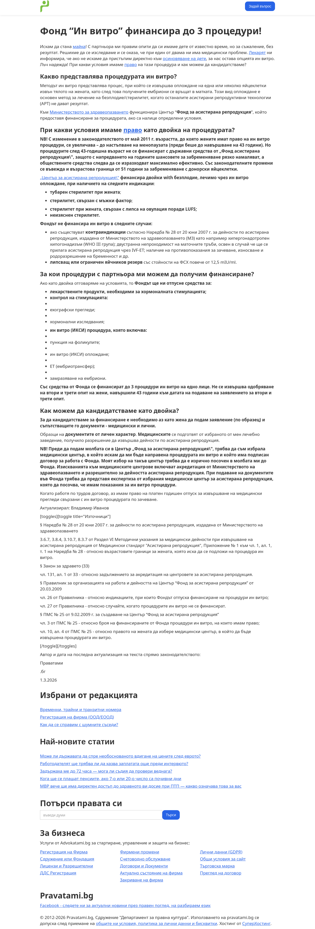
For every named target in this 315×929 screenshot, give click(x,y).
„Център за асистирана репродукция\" (79, 177)
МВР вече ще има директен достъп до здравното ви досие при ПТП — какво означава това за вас (141, 786)
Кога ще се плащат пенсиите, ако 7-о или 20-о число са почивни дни (110, 778)
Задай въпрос (260, 6)
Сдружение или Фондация (67, 859)
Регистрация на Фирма (64, 852)
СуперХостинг (256, 923)
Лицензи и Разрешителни (66, 866)
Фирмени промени (139, 852)
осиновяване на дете (184, 58)
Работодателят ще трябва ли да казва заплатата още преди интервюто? (114, 763)
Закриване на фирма (141, 880)
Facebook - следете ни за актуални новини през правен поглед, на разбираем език (125, 905)
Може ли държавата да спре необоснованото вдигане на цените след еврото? (120, 756)
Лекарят (257, 52)
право (130, 64)
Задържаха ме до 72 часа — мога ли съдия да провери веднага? (106, 771)
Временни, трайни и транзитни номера (80, 709)
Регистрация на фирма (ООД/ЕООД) (77, 717)
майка (79, 46)
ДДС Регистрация (58, 873)
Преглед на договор (220, 873)
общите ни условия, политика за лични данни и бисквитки (156, 923)
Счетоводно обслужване (145, 859)
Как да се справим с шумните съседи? (79, 724)
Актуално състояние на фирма (151, 873)
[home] (45, 6)
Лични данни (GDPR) (221, 852)
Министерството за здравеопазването (89, 112)
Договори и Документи (144, 866)
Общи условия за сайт (223, 859)
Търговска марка (217, 866)
